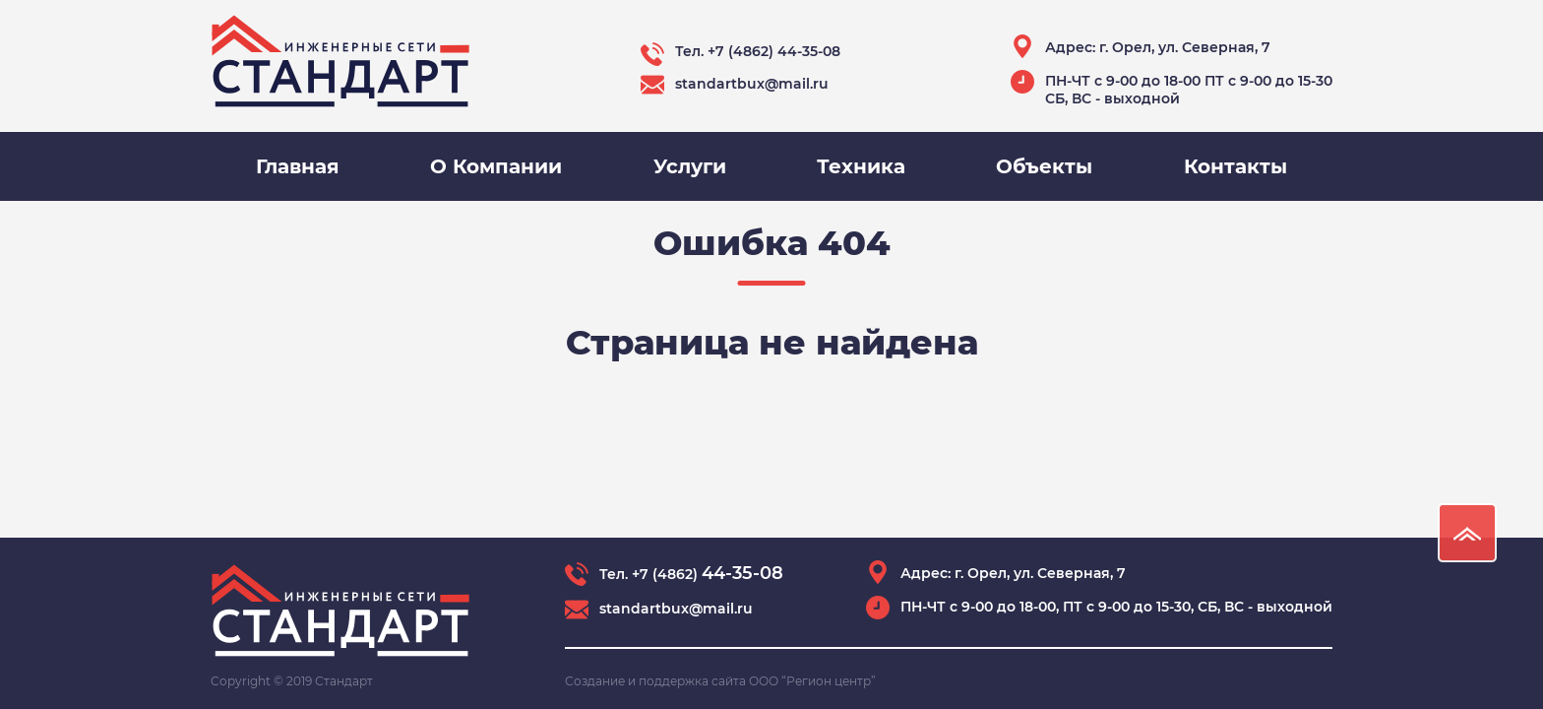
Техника (861, 166)
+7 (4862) (707, 574)
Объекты (1044, 166)
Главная (297, 166)
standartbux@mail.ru (752, 84)
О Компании (496, 166)
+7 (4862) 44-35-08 (774, 51)
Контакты (1235, 166)
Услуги (689, 166)
